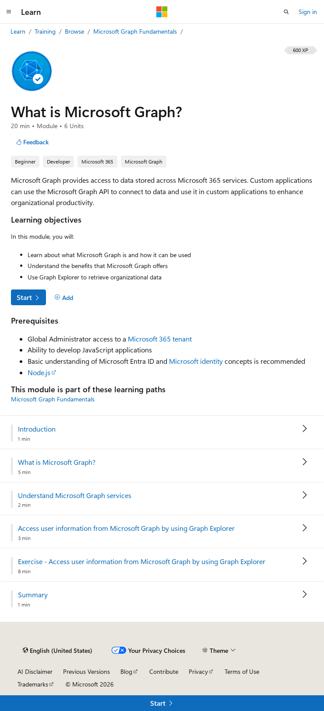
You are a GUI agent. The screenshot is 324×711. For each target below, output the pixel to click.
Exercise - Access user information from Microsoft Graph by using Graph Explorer (141, 561)
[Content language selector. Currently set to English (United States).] (58, 650)
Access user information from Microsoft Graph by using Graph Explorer (126, 528)
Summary (33, 594)
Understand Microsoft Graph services (74, 495)
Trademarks (33, 684)
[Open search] (286, 12)
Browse (75, 31)
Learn (19, 31)
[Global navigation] (9, 12)
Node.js (39, 372)
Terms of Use (242, 671)
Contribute (163, 671)
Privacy (198, 671)
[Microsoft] (162, 11)
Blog (126, 671)
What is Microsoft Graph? (56, 462)
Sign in (308, 11)
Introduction (37, 429)
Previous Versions (86, 671)
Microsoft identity (196, 361)
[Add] (63, 298)
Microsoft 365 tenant (160, 338)
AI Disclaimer (35, 671)
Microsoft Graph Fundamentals (136, 31)
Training (46, 31)
